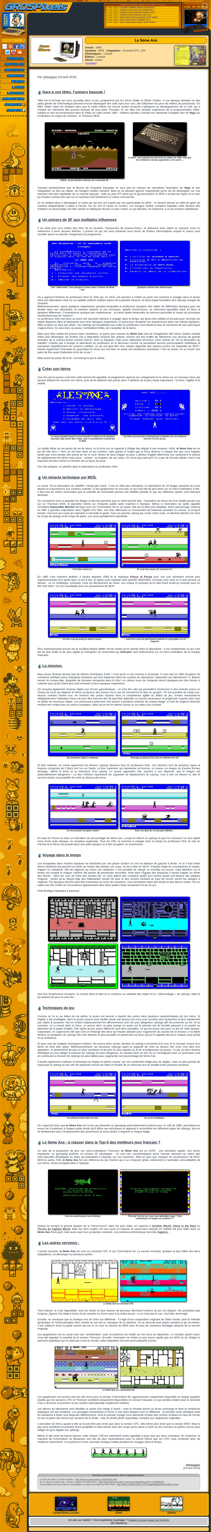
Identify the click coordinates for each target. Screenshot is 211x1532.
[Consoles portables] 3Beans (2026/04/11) (137, 7)
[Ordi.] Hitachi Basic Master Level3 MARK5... (138, 22)
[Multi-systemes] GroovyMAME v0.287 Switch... (139, 17)
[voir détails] (91, 63)
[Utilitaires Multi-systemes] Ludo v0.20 (135, 15)
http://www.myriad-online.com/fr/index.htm (96, 1479)
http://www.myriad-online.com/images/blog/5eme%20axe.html (147, 1484)
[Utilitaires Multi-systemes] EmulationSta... (137, 10)
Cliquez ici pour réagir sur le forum (148, 1519)
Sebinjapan (50, 77)
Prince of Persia (141, 576)
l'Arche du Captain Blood (54, 1229)
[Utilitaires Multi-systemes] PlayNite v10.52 (137, 12)
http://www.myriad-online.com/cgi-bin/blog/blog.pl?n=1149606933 (131, 1482)
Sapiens (162, 1232)
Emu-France (160, 5)
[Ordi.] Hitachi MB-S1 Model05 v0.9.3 (135, 20)
